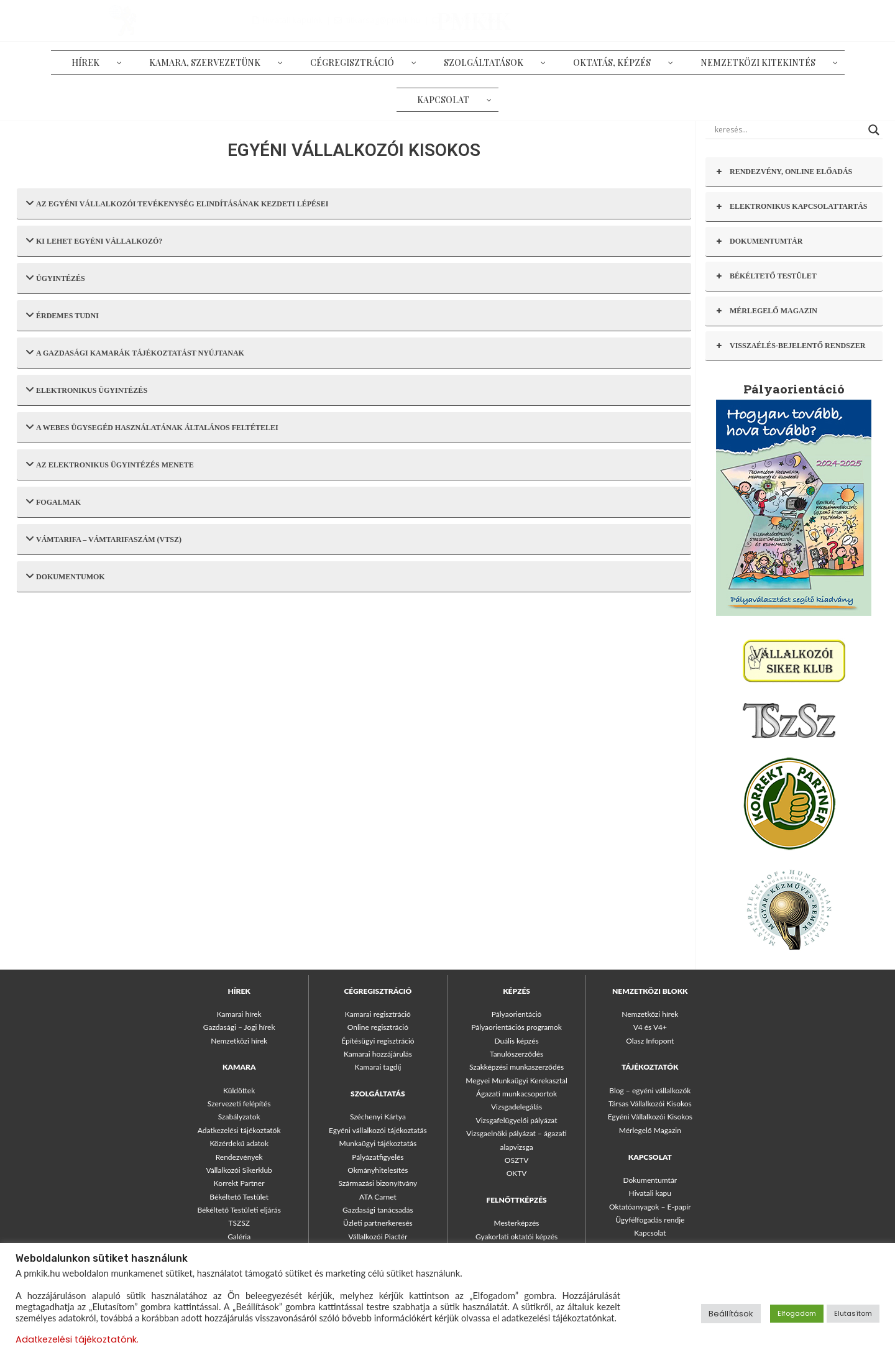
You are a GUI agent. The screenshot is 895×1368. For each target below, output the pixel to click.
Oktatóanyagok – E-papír (650, 1206)
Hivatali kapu (650, 1193)
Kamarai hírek (239, 1014)
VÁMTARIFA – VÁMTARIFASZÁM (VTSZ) (103, 538)
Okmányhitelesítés (377, 1170)
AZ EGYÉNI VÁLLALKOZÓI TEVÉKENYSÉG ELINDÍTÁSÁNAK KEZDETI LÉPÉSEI (177, 203)
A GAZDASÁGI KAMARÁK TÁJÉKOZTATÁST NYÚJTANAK (135, 352)
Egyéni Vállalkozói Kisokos (650, 1116)
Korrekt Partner (239, 1183)
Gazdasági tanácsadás (377, 1209)
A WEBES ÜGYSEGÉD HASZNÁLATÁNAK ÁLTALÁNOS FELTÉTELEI (152, 426)
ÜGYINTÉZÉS (55, 277)
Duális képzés (516, 1040)
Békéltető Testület (238, 1196)
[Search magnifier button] (874, 130)
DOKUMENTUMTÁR (758, 241)
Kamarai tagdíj (377, 1067)
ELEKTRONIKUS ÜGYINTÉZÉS (86, 389)
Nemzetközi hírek (239, 1040)
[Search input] (788, 130)
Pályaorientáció (517, 1014)
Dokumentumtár (650, 1180)
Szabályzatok (239, 1116)
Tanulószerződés (516, 1053)
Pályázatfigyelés (377, 1157)
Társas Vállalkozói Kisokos (650, 1103)
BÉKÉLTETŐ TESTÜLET (766, 276)
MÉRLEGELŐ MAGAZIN (766, 311)
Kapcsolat (650, 1232)
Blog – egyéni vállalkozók (650, 1090)
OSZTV (517, 1160)
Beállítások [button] (731, 1314)
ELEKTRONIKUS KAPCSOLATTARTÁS (791, 206)
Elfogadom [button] (797, 1313)
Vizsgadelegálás (516, 1106)
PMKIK (92, 20)
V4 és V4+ (650, 1027)
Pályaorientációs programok (516, 1027)
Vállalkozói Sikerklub (239, 1170)
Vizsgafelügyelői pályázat (517, 1120)
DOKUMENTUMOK (65, 576)
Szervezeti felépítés (239, 1103)
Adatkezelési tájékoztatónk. (77, 1339)
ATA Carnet (378, 1196)
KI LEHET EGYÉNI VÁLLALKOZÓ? (94, 240)
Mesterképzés (516, 1223)
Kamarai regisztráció (378, 1014)
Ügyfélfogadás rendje (649, 1219)
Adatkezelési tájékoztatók (239, 1130)
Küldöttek (239, 1090)
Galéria (238, 1236)
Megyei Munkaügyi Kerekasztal (516, 1080)
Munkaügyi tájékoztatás (378, 1143)
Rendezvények (239, 1157)
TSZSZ (239, 1223)
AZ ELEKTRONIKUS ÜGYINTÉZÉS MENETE (110, 464)
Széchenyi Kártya (378, 1116)
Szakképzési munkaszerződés (516, 1067)
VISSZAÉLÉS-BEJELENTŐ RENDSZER (790, 346)
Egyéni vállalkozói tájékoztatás (378, 1130)
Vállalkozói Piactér (377, 1236)
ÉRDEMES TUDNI (62, 315)
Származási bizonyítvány (377, 1183)
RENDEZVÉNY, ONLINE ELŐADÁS (783, 172)
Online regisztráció (377, 1027)
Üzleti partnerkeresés (378, 1223)
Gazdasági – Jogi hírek (239, 1027)
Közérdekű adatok (238, 1143)
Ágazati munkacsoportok (516, 1093)
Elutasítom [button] (853, 1313)
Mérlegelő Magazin (650, 1130)
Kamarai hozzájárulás (378, 1053)
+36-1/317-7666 (851, 19)
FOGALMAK (53, 501)
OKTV (517, 1173)
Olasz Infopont (650, 1040)
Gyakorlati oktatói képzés (516, 1236)
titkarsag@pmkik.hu (762, 19)
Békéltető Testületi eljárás (238, 1209)
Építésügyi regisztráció (377, 1040)
